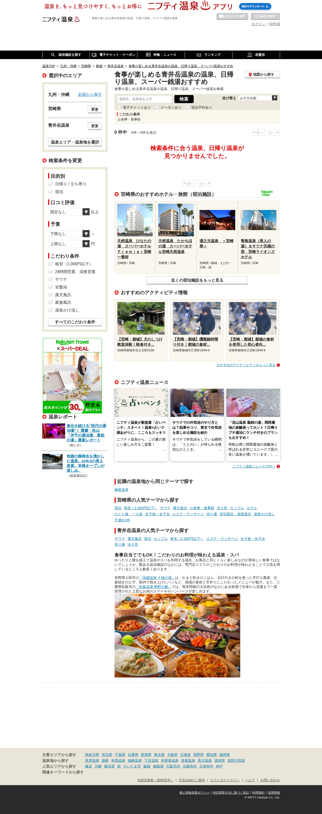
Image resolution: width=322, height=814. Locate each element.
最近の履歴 (265, 16)
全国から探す (90, 94)
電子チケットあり (137, 107)
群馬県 (146, 755)
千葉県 (120, 755)
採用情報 (274, 792)
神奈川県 (92, 755)
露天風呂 (180, 508)
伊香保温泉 (170, 760)
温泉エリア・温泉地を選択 (75, 142)
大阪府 (172, 755)
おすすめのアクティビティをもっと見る (246, 365)
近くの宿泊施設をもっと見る (197, 280)
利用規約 (258, 792)
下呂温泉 (151, 760)
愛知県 (211, 755)
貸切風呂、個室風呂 (235, 514)
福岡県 (224, 755)
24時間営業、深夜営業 (75, 272)
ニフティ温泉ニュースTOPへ (253, 466)
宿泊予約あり (201, 107)
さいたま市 (132, 766)
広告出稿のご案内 (192, 780)
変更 (94, 109)
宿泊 (118, 508)
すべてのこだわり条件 (75, 322)
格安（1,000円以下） (140, 508)
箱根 (105, 760)
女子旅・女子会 (157, 514)
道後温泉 (188, 760)
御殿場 (158, 766)
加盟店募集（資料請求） (155, 780)
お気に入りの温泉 (232, 16)
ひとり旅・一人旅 (128, 514)
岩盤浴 (61, 287)
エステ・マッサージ (188, 514)
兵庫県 (133, 755)
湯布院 (219, 760)
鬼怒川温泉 (236, 760)
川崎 (98, 766)
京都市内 (190, 766)
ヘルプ (250, 780)
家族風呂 (63, 302)
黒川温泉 (205, 760)
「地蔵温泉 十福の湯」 (157, 578)
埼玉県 (107, 755)
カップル (237, 508)
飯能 (146, 766)
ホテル (252, 508)
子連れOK (122, 520)
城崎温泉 (135, 760)
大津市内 (206, 766)
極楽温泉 (121, 490)
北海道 (185, 755)
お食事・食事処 (202, 508)
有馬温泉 (118, 760)
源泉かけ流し (264, 514)
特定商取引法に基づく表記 (231, 792)
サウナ (165, 508)
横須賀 (109, 766)
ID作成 (274, 24)
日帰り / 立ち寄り (71, 184)
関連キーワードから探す (63, 772)
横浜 (88, 766)
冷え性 (222, 508)
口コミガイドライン (225, 780)
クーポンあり (171, 107)
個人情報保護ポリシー (194, 792)
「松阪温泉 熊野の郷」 (154, 587)
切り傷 (212, 514)
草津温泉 (92, 760)
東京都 (159, 755)
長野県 (198, 755)
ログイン (259, 24)
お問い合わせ (270, 780)
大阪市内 (173, 766)
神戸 (219, 766)
